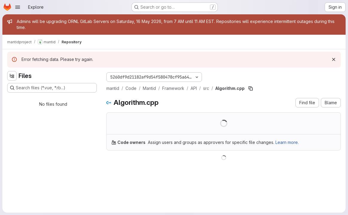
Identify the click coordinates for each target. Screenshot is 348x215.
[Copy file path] (250, 88)
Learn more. (287, 142)
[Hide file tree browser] (12, 76)
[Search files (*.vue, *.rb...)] (52, 88)
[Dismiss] (333, 59)
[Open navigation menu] (17, 7)
